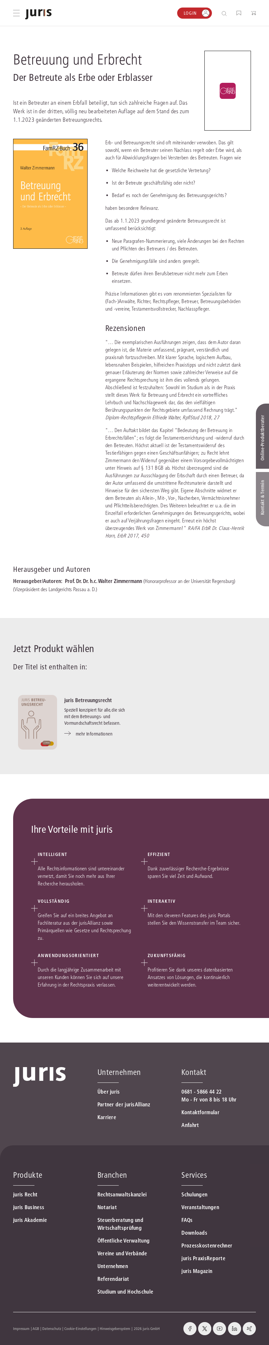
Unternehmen (112, 1266)
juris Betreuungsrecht (88, 700)
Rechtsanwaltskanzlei (122, 1194)
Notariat (107, 1207)
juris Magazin (196, 1271)
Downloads (194, 1232)
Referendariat (113, 1279)
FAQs (187, 1220)
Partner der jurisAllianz (123, 1104)
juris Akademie (30, 1220)
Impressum (21, 1328)
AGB (35, 1328)
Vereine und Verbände (122, 1253)
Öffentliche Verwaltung (123, 1240)
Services (194, 1175)
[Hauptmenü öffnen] (16, 13)
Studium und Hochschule (125, 1291)
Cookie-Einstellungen (80, 1328)
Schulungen (194, 1194)
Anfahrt (190, 1125)
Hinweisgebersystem (115, 1328)
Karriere (106, 1117)
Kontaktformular (200, 1112)
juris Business (28, 1207)
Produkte (27, 1175)
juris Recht (25, 1194)
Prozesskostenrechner (206, 1245)
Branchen (112, 1175)
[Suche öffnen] (225, 13)
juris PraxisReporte (203, 1258)
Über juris (108, 1091)
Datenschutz (51, 1328)
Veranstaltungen (200, 1207)
